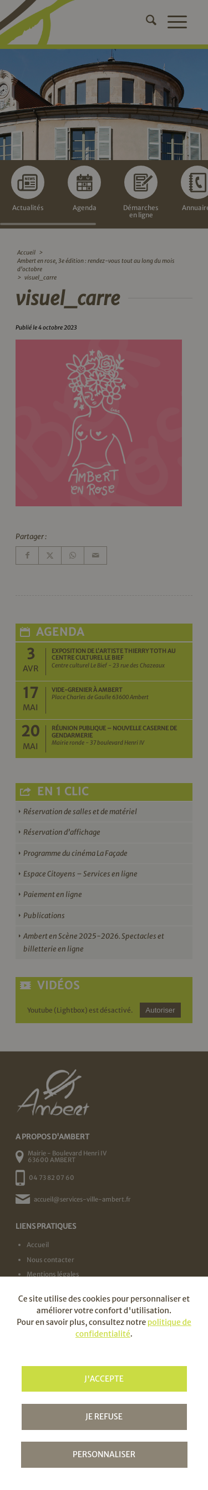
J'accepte (104, 1379)
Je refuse (104, 1417)
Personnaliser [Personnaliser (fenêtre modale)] (104, 1454)
